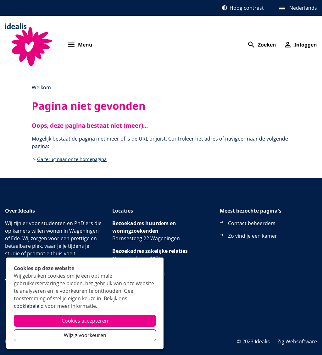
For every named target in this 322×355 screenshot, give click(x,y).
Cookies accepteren (85, 320)
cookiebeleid (29, 305)
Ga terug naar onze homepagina (72, 159)
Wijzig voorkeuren (85, 335)
